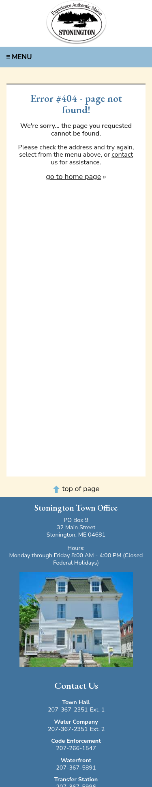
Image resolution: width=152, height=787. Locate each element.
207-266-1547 (76, 748)
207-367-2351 (68, 709)
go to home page (73, 176)
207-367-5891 (76, 767)
